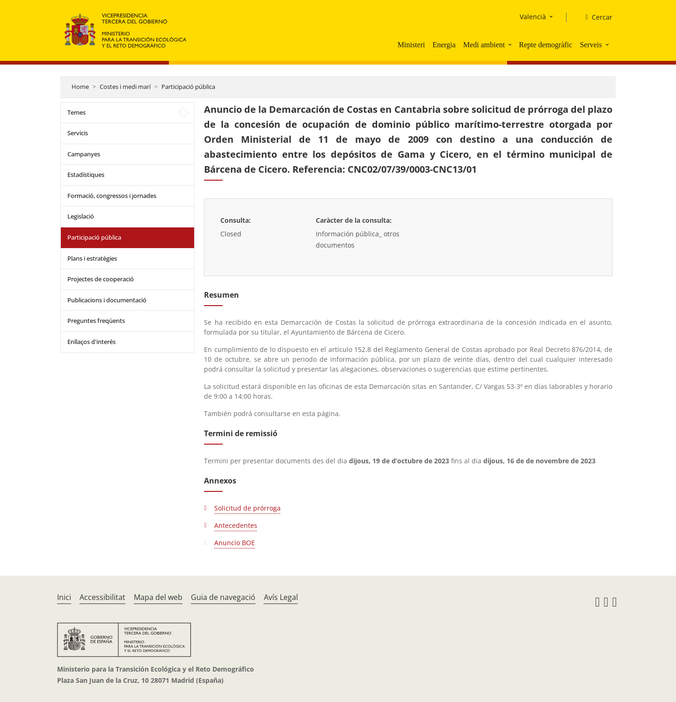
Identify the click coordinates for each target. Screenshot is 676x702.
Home (80, 86)
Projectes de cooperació (100, 279)
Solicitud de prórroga (247, 508)
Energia (443, 45)
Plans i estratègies (92, 258)
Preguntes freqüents (96, 320)
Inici (64, 597)
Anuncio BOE (234, 542)
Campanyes (83, 154)
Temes (76, 112)
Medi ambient (484, 45)
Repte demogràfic (545, 45)
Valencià (533, 16)
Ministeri (411, 45)
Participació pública (188, 86)
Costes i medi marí (125, 86)
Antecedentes (235, 525)
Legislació (80, 216)
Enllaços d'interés (91, 341)
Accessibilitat (102, 597)
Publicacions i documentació (106, 300)
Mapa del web (158, 597)
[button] (511, 44)
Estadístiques (85, 174)
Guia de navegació (223, 597)
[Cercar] (595, 17)
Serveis (591, 45)
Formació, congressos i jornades (111, 195)
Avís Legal (281, 597)
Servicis (77, 133)
